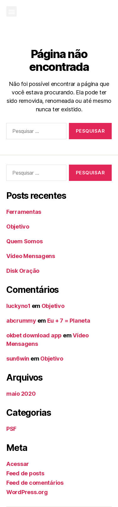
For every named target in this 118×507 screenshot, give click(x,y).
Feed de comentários (35, 482)
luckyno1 (18, 306)
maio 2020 (21, 393)
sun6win (17, 358)
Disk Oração (22, 270)
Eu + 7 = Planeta (68, 320)
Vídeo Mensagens (30, 256)
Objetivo (17, 226)
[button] (11, 11)
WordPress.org (27, 492)
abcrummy (21, 320)
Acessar (17, 464)
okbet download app (34, 335)
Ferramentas (23, 212)
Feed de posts (25, 473)
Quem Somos (24, 241)
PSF (11, 428)
